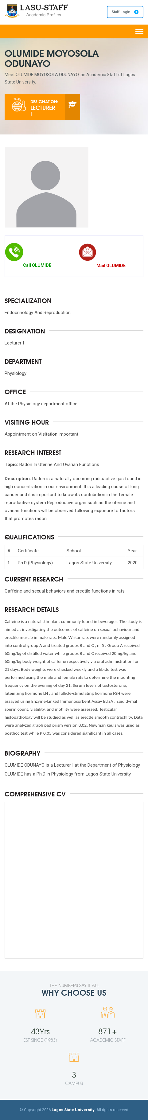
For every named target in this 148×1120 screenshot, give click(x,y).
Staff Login (124, 12)
